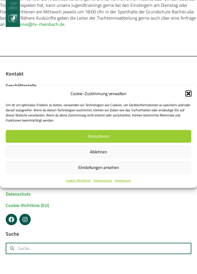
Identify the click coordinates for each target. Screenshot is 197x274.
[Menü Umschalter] (187, 9)
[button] (188, 93)
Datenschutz (102, 180)
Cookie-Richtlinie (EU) (27, 205)
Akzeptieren (98, 136)
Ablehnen (98, 151)
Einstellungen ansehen (98, 167)
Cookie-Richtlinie (78, 180)
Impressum (123, 180)
